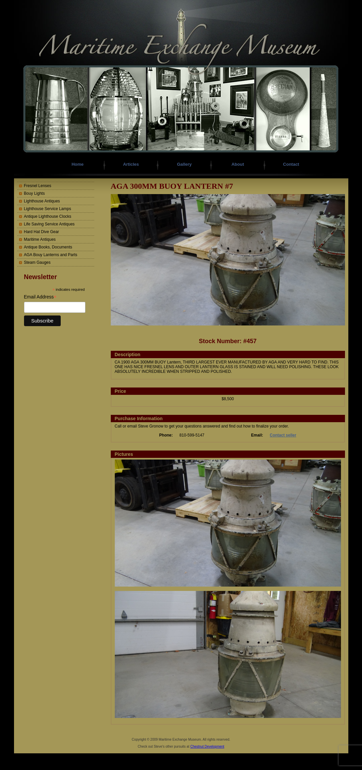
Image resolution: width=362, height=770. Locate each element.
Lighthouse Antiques (42, 201)
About (238, 164)
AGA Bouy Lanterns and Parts (50, 254)
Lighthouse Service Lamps (47, 208)
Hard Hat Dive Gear (41, 231)
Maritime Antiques (40, 239)
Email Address (40, 297)
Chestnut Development (207, 746)
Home (77, 164)
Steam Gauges (37, 262)
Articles (131, 164)
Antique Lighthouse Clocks (47, 216)
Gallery (184, 164)
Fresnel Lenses (37, 185)
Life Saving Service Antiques (49, 224)
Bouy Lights (34, 193)
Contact (291, 164)
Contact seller (283, 435)
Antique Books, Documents (48, 247)
